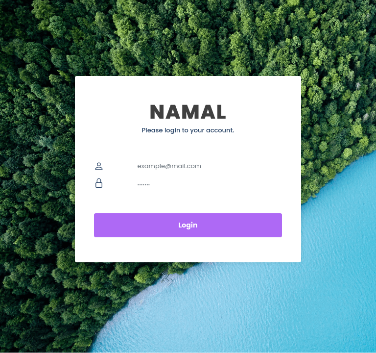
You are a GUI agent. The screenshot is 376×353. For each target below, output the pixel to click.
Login (188, 225)
